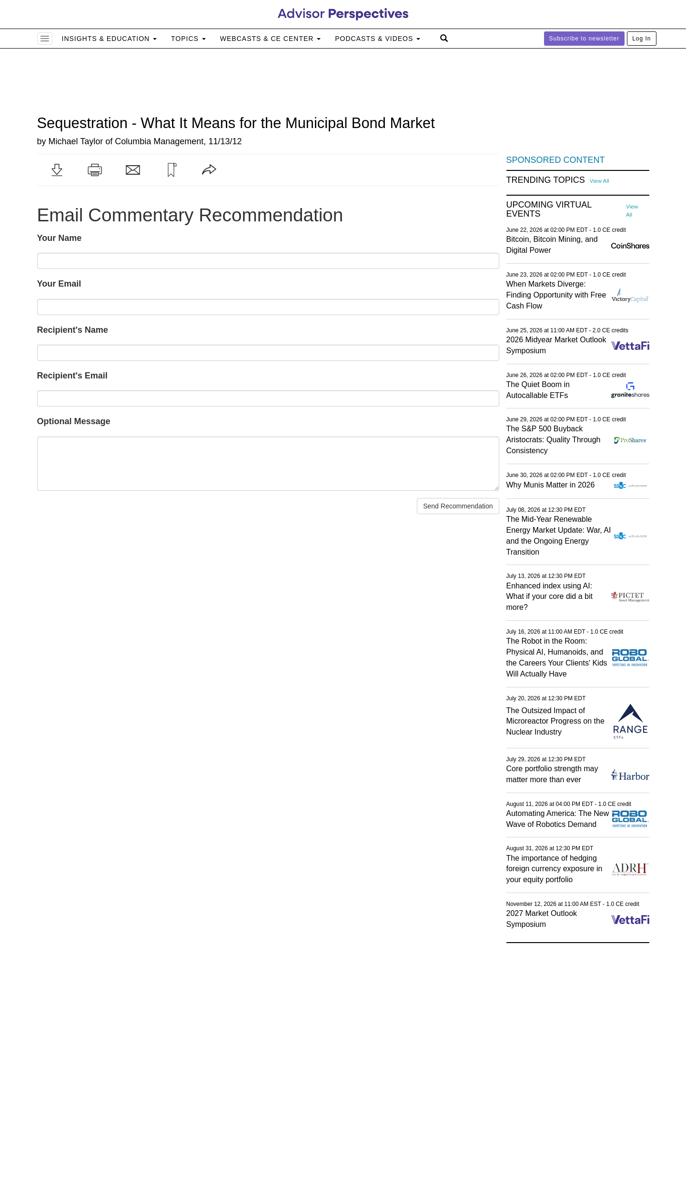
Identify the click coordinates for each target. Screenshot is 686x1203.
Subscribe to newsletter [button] (584, 38)
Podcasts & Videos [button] (377, 38)
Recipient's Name (72, 330)
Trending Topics (545, 180)
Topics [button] (188, 38)
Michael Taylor (76, 141)
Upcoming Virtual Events (549, 209)
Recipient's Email (72, 375)
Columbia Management (159, 141)
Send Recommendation (458, 506)
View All (599, 181)
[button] (57, 170)
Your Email (59, 283)
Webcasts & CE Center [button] (270, 38)
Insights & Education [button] (109, 38)
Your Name (59, 238)
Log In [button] (641, 38)
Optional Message (74, 421)
